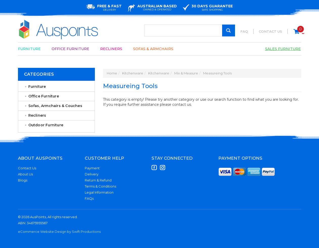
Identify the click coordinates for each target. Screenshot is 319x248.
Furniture (29, 49)
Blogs (22, 180)
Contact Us (270, 31)
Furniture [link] (37, 86)
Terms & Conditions (100, 186)
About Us (25, 174)
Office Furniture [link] (43, 96)
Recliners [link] (37, 115)
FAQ (244, 31)
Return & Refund (98, 180)
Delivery (91, 174)
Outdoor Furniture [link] (45, 125)
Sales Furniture (283, 49)
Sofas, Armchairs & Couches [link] (55, 106)
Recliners (111, 49)
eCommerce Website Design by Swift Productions (59, 232)
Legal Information (99, 192)
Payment (92, 168)
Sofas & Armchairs (153, 49)
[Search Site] (228, 30)
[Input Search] (189, 30)
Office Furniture (70, 49)
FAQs (89, 198)
